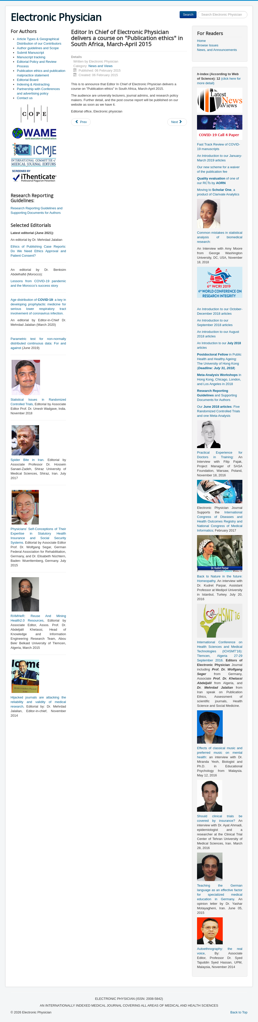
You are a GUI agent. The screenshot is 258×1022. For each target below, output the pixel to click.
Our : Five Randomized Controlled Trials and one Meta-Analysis (218, 411)
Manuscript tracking (31, 57)
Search (188, 14)
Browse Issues (207, 45)
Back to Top (238, 1012)
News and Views (100, 66)
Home (201, 41)
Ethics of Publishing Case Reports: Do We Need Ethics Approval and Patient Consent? (38, 251)
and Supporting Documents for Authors (217, 395)
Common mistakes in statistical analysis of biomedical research (219, 237)
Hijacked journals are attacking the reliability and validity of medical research (38, 701)
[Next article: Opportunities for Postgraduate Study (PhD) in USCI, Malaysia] (177, 122)
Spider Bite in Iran (27, 460)
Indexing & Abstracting (33, 84)
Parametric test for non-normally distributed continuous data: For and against (38, 343)
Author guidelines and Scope (38, 48)
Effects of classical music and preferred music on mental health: (219, 752)
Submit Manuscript (30, 52)
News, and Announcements (217, 50)
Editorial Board (27, 80)
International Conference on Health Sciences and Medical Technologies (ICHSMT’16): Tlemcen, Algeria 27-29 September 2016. (219, 651)
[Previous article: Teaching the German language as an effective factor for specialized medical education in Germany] (81, 122)
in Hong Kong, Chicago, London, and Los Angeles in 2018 (219, 379)
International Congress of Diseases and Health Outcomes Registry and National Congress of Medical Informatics (219, 521)
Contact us (25, 98)
